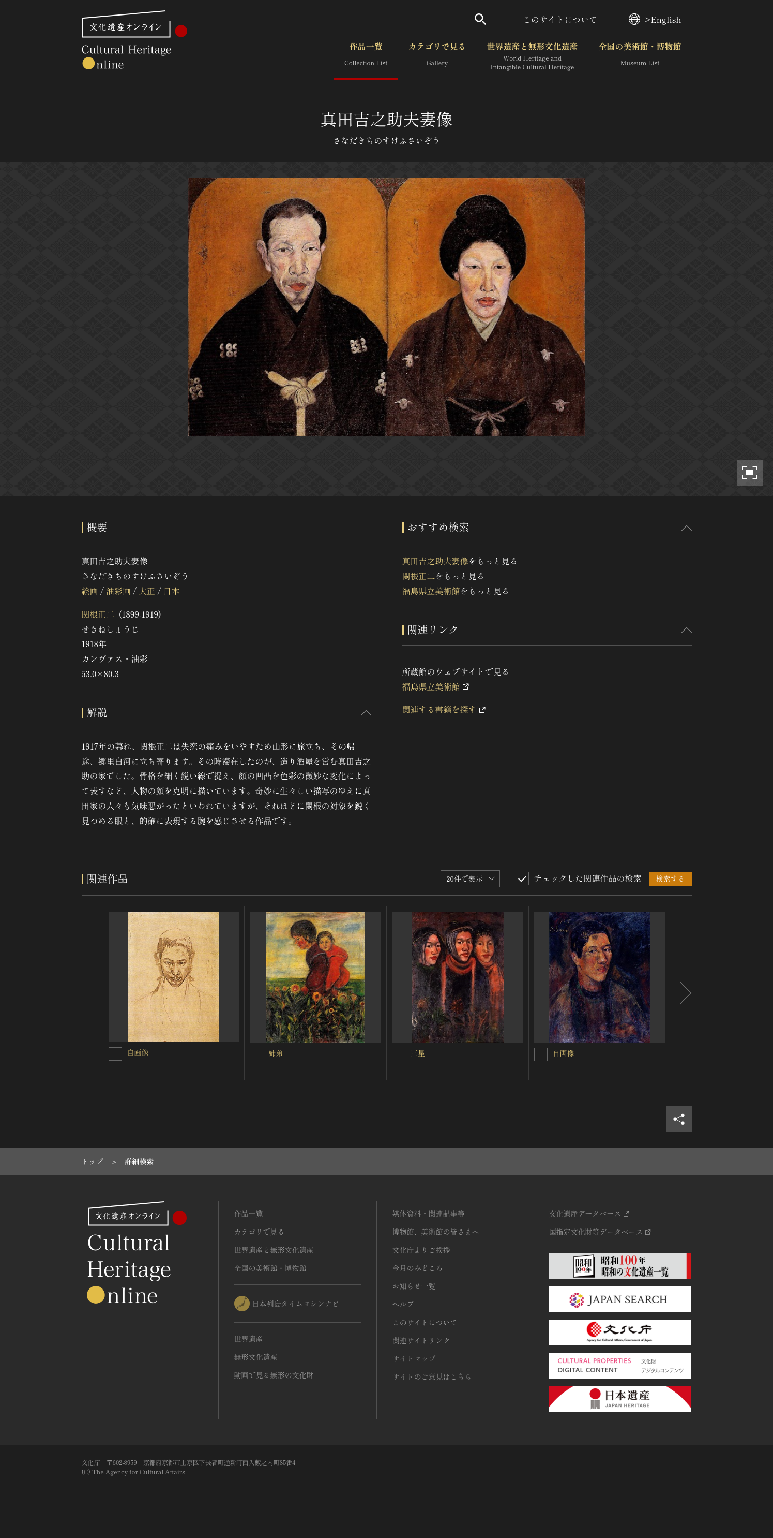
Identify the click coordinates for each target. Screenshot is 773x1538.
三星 (418, 1053)
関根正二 (98, 614)
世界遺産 (248, 1339)
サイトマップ (414, 1358)
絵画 (90, 590)
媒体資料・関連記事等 (428, 1213)
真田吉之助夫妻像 (435, 560)
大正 (147, 590)
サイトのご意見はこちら (432, 1376)
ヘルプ (403, 1304)
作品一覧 (365, 56)
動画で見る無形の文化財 (274, 1375)
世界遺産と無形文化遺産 (532, 56)
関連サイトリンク (421, 1340)
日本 (171, 590)
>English (655, 19)
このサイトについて (560, 19)
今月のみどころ (417, 1268)
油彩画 (118, 590)
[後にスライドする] (681, 993)
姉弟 (275, 1053)
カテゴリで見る (437, 56)
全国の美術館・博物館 (639, 56)
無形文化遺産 (256, 1357)
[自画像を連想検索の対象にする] (115, 1054)
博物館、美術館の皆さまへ (435, 1231)
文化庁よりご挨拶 (421, 1249)
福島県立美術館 (431, 590)
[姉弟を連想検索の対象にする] (256, 1054)
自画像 (138, 1052)
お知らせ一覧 (414, 1286)
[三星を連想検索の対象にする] (398, 1054)
